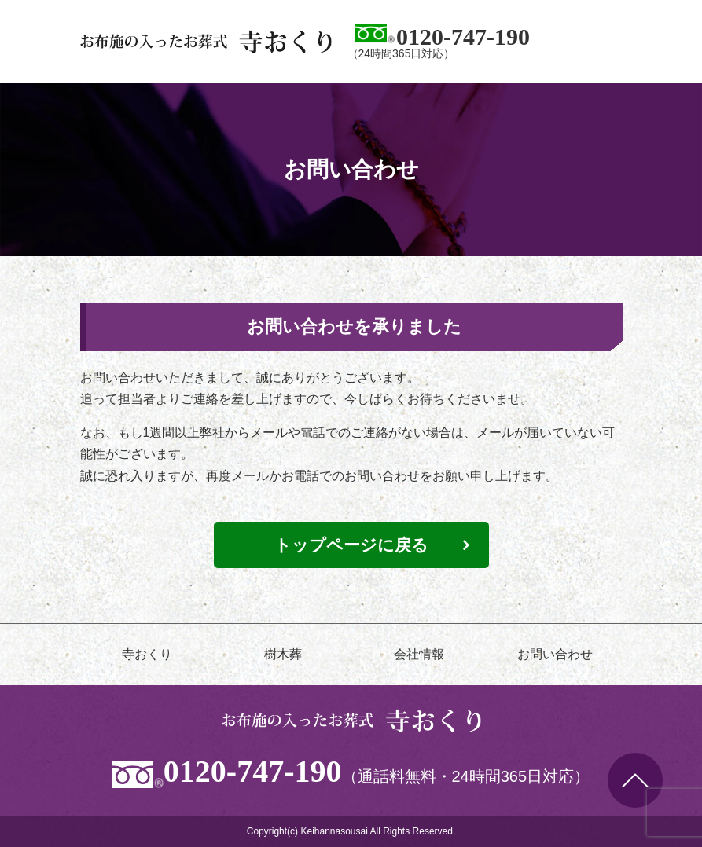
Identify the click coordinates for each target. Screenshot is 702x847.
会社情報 (419, 654)
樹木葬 (283, 654)
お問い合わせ (555, 654)
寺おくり (147, 654)
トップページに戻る (351, 545)
